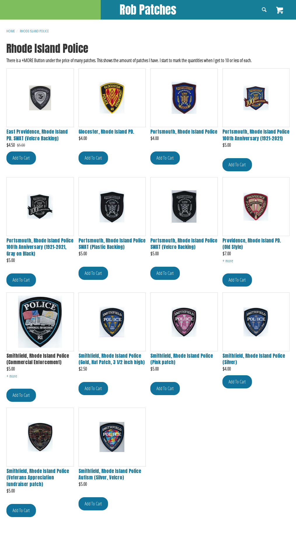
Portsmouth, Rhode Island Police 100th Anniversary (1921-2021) (255, 135)
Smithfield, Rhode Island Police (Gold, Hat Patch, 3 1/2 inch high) (111, 359)
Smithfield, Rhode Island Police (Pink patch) (181, 359)
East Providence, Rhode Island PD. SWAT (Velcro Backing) (37, 135)
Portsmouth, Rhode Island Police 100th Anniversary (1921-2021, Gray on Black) (39, 247)
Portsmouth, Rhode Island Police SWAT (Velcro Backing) (183, 244)
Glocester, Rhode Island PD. (106, 131)
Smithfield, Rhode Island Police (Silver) (253, 359)
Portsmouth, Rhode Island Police (183, 131)
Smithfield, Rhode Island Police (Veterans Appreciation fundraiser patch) (37, 478)
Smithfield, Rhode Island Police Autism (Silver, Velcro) (110, 474)
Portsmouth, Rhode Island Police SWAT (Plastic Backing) (112, 244)
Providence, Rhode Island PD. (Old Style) (251, 244)
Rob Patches (147, 9)
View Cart (280, 10)
